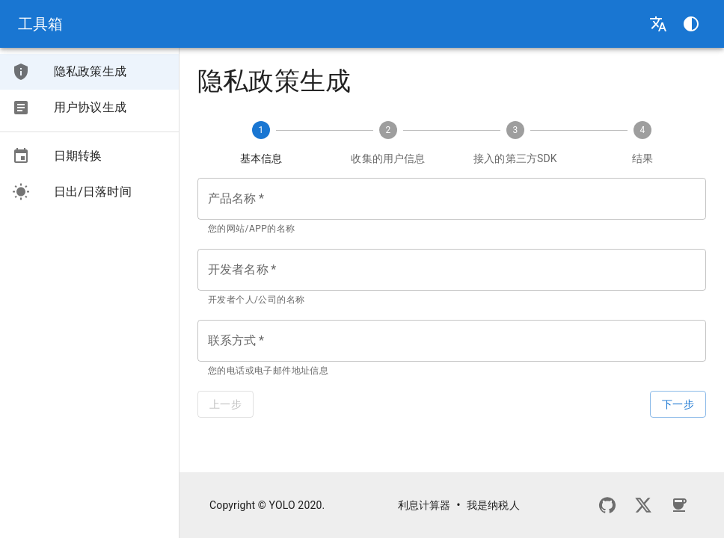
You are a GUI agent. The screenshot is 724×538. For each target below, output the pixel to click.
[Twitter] (643, 505)
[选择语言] (658, 24)
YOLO (282, 505)
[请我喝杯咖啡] (679, 505)
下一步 (678, 404)
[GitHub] (607, 505)
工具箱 (40, 24)
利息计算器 (424, 505)
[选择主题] (691, 24)
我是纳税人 (493, 505)
